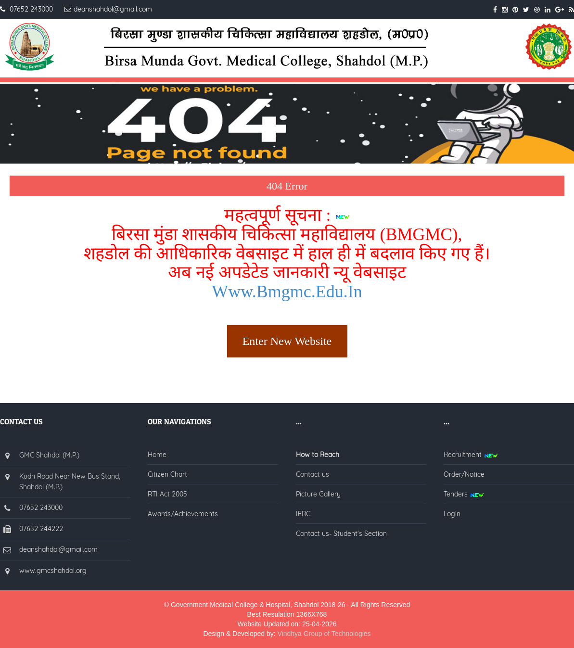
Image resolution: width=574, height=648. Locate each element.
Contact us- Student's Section (341, 533)
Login (452, 513)
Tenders (464, 494)
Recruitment (471, 454)
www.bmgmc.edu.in (287, 291)
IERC (303, 513)
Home (157, 454)
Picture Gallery (318, 494)
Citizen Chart (167, 474)
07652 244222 (41, 528)
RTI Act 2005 (167, 494)
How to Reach (317, 454)
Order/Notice (464, 474)
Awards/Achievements (183, 513)
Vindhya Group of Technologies (324, 633)
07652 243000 (41, 507)
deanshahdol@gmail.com (58, 549)
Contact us (312, 474)
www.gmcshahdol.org (53, 570)
